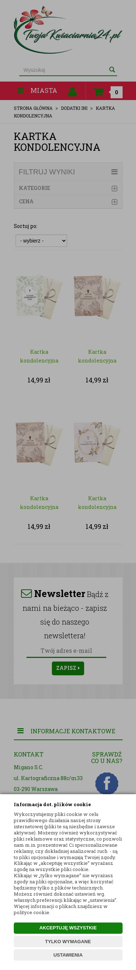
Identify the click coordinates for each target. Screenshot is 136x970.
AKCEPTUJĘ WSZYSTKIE (67, 927)
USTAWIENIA (68, 955)
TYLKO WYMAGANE (68, 941)
